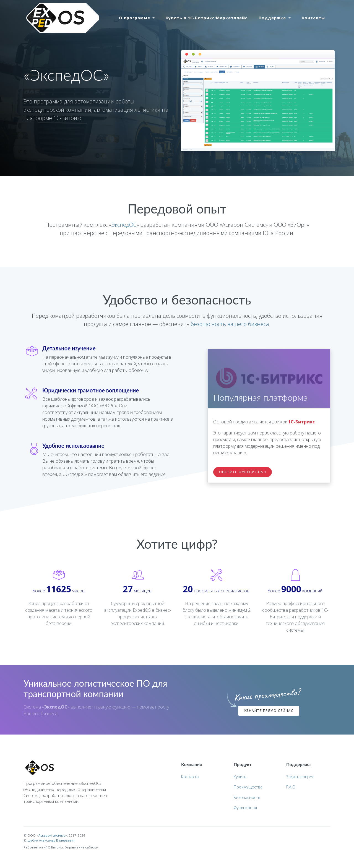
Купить (240, 776)
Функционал (245, 807)
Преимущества (248, 787)
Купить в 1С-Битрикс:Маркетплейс (207, 17)
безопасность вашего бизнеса (230, 324)
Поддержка (273, 17)
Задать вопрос (300, 776)
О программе (135, 17)
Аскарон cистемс (51, 835)
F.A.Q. (291, 787)
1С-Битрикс (301, 422)
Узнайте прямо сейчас (268, 710)
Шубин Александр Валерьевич (51, 840)
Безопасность (247, 797)
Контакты (313, 17)
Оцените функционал (242, 472)
